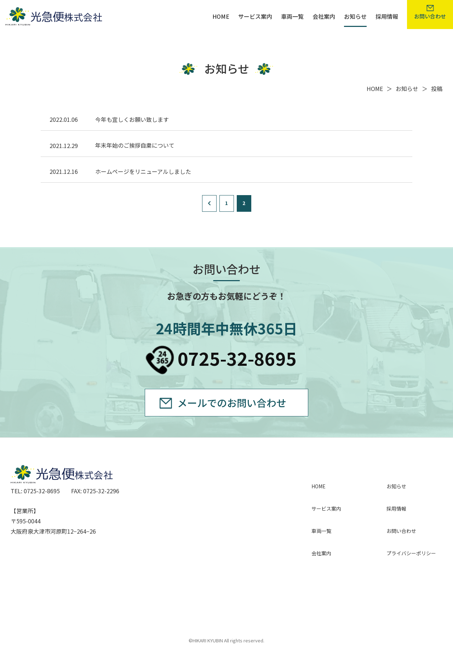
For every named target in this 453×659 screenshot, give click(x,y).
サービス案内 (255, 16)
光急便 (58, 15)
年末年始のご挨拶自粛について (134, 145)
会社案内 (323, 16)
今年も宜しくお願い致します (132, 119)
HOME (220, 16)
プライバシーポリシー (411, 553)
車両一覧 (292, 16)
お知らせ (355, 16)
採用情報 (386, 16)
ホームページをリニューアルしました (143, 171)
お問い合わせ (401, 530)
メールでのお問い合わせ (231, 403)
